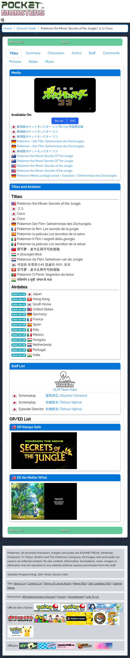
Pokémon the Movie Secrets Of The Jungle (45, 155)
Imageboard (76, 596)
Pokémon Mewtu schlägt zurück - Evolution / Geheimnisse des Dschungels (67, 175)
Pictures (15, 62)
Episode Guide (26, 28)
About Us (19, 583)
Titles (13, 53)
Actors (76, 53)
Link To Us (92, 596)
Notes (33, 62)
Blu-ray (59, 120)
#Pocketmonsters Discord (38, 596)
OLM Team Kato (65, 390)
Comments (111, 53)
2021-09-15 (18, 304)
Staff (92, 53)
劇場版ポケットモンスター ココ (37, 131)
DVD (72, 120)
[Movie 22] (16, 42)
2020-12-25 (18, 294)
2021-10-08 (18, 309)
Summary (33, 53)
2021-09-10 (18, 299)
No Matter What (34, 477)
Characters (56, 53)
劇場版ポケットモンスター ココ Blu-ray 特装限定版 (50, 126)
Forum (61, 596)
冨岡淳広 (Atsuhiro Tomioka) (66, 395)
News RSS (79, 583)
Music (49, 62)
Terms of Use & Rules (57, 583)
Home (8, 28)
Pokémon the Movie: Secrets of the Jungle (45, 165)
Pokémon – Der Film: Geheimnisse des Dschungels (50, 141)
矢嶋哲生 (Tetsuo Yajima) (64, 402)
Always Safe (31, 427)
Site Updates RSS (99, 583)
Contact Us (34, 583)
